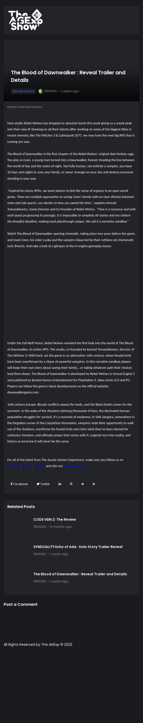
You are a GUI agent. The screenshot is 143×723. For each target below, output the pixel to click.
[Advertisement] (71, 687)
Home (11, 107)
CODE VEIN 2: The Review (54, 519)
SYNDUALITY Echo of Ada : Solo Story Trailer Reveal (78, 546)
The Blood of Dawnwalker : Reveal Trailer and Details (80, 574)
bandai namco (23, 91)
